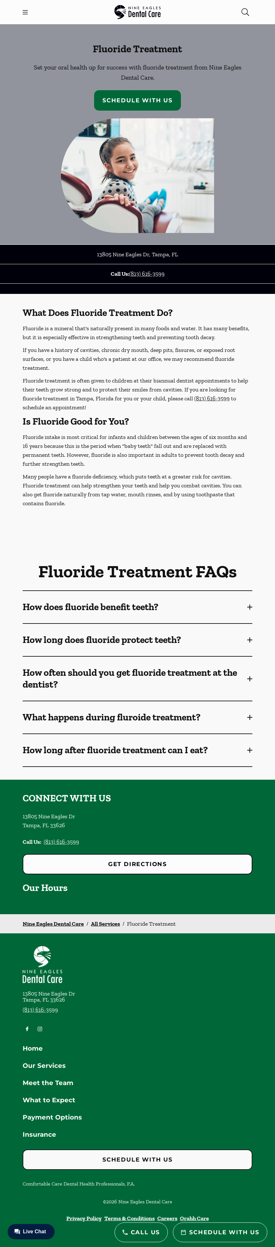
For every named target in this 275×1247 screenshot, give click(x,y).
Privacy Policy (84, 1218)
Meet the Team (48, 1083)
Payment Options (52, 1117)
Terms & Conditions (129, 1218)
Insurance (39, 1134)
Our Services (44, 1065)
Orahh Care (194, 1218)
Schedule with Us (137, 100)
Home (33, 1048)
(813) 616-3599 (147, 273)
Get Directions (137, 864)
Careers (167, 1218)
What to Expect (49, 1100)
